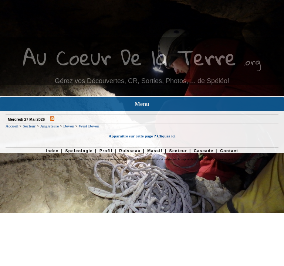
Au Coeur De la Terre (129, 57)
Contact (229, 151)
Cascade (203, 151)
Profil (105, 151)
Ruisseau (130, 151)
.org (252, 61)
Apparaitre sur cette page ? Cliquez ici (142, 136)
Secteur (29, 126)
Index (52, 151)
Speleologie (78, 151)
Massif (154, 151)
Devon (68, 126)
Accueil (12, 126)
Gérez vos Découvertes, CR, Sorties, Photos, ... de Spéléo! (142, 81)
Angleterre (49, 126)
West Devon (89, 126)
